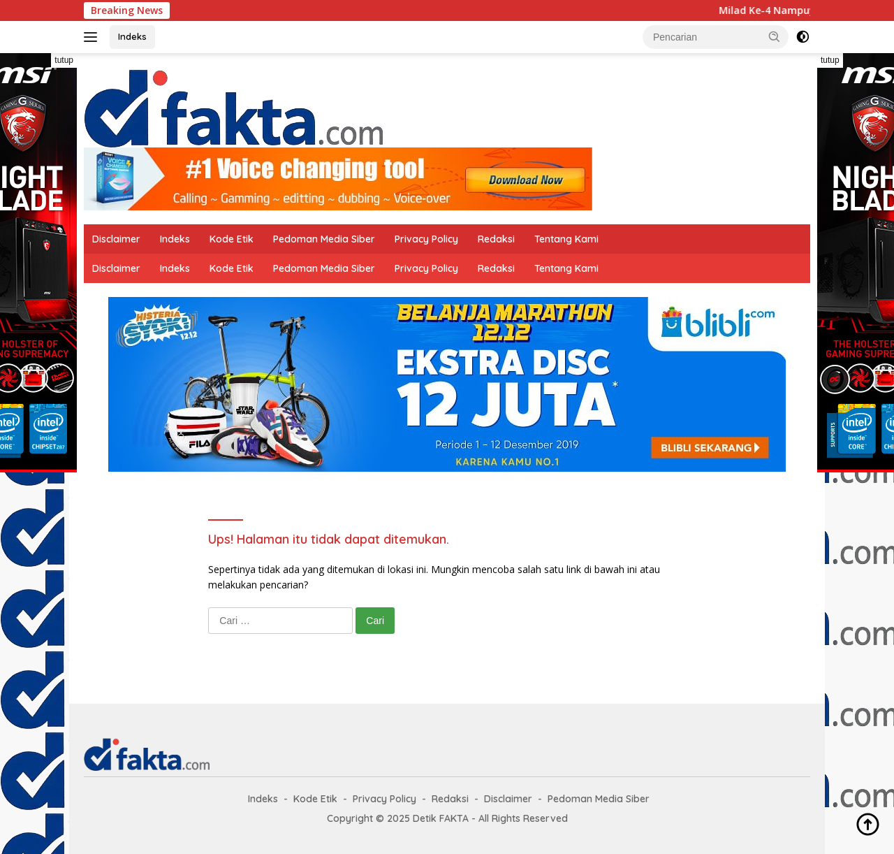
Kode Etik (232, 239)
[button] (775, 36)
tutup (63, 60)
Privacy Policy (426, 239)
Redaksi (496, 239)
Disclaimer (116, 239)
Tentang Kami (566, 239)
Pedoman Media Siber (324, 239)
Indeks (132, 36)
